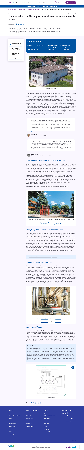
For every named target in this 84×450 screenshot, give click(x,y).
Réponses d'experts (12, 426)
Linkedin (45, 426)
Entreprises (64, 416)
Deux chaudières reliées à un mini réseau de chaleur (16, 44)
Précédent (44, 223)
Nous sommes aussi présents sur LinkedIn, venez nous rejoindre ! (41, 6)
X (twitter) (46, 432)
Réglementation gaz (21, 2)
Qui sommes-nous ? (48, 413)
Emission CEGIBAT (29, 423)
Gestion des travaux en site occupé (15, 54)
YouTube (45, 429)
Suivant (58, 223)
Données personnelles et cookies (46, 439)
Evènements (28, 415)
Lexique (10, 431)
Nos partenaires (47, 418)
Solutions (10, 418)
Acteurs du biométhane (66, 419)
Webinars (28, 421)
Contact (45, 421)
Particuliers (64, 413)
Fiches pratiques (12, 434)
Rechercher (59, 2)
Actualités (44, 2)
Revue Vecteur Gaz (29, 418)
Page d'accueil (12, 9)
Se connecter (71, 2)
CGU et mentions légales (57, 439)
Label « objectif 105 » (14, 58)
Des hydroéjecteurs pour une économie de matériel (15, 49)
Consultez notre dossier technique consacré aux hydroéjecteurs (43, 257)
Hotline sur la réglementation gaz (50, 415)
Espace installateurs (66, 421)
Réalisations (22, 9)
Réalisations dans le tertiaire (33, 9)
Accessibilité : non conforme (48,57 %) (69, 439)
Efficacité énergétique (34, 2)
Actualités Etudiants (30, 426)
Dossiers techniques (12, 423)
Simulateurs (51, 2)
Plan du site (46, 423)
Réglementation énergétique (14, 415)
